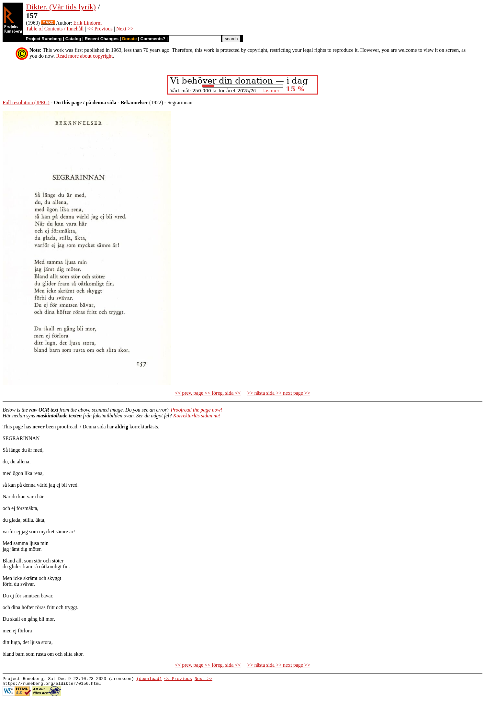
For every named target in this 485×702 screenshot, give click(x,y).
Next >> (124, 28)
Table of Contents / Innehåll (55, 28)
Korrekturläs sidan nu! (196, 415)
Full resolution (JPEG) (26, 102)
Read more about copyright (84, 56)
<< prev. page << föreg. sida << (208, 393)
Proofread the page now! (196, 410)
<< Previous (100, 28)
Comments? (153, 38)
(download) (149, 679)
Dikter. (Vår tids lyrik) (61, 7)
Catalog (73, 38)
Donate (129, 38)
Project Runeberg (44, 38)
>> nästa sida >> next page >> (278, 393)
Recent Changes (101, 38)
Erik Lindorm (87, 23)
